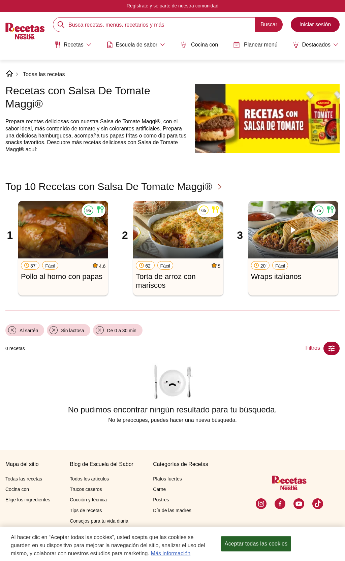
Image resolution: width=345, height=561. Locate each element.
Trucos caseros (86, 489)
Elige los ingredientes (27, 499)
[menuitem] (73, 47)
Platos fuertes (167, 478)
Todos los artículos (89, 478)
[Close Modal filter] (331, 348)
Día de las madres (172, 510)
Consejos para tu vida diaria (99, 521)
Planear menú (255, 44)
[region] (172, 544)
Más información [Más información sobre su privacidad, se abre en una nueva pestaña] (170, 553)
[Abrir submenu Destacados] (315, 44)
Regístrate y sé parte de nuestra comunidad (172, 5)
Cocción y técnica (88, 499)
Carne (159, 489)
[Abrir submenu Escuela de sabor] (135, 44)
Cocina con (199, 44)
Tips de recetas (86, 510)
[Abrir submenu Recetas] (72, 44)
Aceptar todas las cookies (256, 544)
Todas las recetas (44, 74)
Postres (161, 499)
